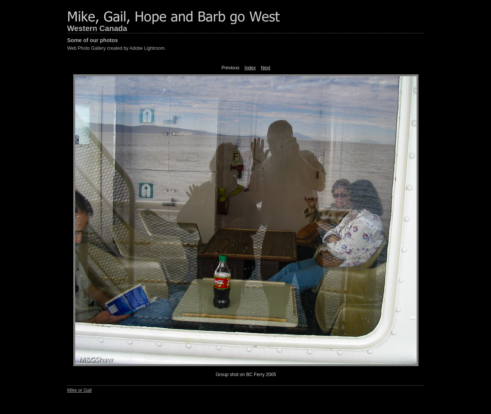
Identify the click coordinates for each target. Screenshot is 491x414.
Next (265, 67)
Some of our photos (92, 40)
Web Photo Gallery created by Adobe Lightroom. (116, 48)
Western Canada (97, 28)
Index (249, 67)
